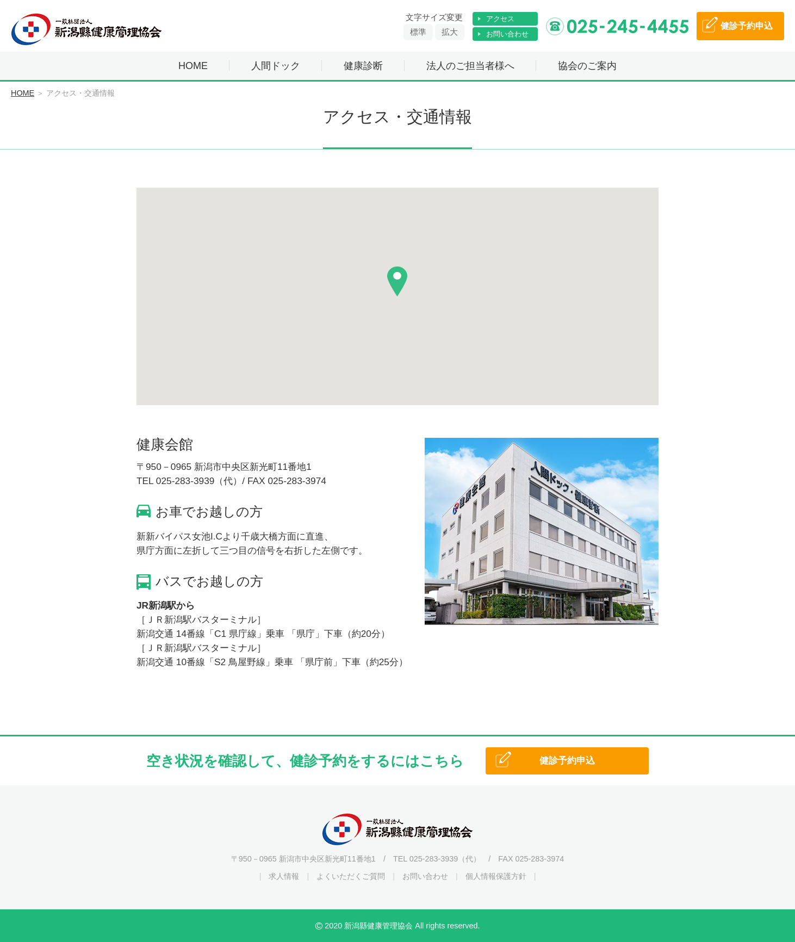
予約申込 (747, 25)
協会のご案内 (587, 65)
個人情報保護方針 (495, 876)
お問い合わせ (507, 34)
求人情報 (284, 876)
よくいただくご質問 (350, 876)
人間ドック (275, 65)
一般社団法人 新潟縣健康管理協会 (87, 29)
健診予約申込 (567, 760)
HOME (193, 65)
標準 (418, 31)
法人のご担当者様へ (470, 65)
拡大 (450, 31)
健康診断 (363, 65)
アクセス (500, 19)
